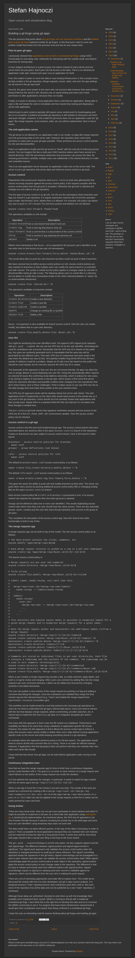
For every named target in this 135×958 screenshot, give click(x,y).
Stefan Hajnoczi (30, 10)
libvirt (110, 197)
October (114, 100)
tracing (111, 211)
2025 (111, 36)
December (115, 59)
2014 (111, 147)
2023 (111, 44)
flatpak (111, 170)
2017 (111, 135)
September (116, 103)
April (113, 119)
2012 (111, 154)
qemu (110, 207)
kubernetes (113, 187)
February (115, 123)
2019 (111, 127)
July (113, 111)
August (114, 107)
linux (110, 201)
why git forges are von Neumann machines (62, 39)
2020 (111, 55)
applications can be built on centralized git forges (56, 56)
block (110, 167)
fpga (110, 174)
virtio (110, 214)
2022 (111, 48)
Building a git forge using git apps (117, 64)
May (113, 115)
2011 (111, 158)
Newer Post (14, 926)
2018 (111, 131)
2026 (111, 32)
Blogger (79, 948)
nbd (109, 204)
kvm (109, 194)
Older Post (94, 926)
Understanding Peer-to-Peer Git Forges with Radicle (118, 74)
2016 (111, 139)
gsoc (110, 181)
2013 (111, 151)
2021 (111, 51)
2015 (111, 143)
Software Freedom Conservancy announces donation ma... (117, 86)
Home (54, 926)
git (16, 920)
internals (111, 184)
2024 (111, 40)
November (115, 96)
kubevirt (111, 191)
